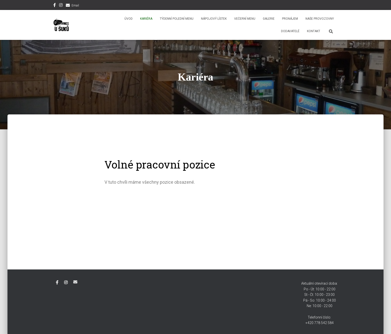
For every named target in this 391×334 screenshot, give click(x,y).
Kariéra (146, 18)
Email (75, 5)
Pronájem (290, 18)
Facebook (54, 5)
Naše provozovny (319, 18)
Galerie (269, 18)
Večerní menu (244, 18)
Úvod (128, 18)
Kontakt (313, 31)
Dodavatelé (290, 31)
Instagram (61, 5)
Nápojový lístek (214, 18)
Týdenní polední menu (177, 18)
